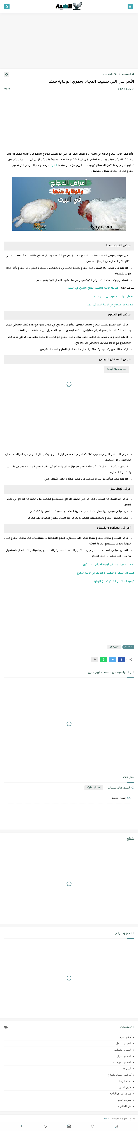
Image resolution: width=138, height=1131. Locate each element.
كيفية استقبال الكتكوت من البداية (114, 581)
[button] (121, 659)
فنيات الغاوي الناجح (121, 1093)
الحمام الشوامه (123, 1049)
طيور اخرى (109, 74)
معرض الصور (124, 1099)
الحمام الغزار (124, 1056)
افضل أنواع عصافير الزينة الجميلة (114, 296)
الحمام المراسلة (122, 1062)
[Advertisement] (69, 41)
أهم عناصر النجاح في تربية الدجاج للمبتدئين (108, 564)
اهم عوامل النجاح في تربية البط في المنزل (109, 305)
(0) (7, 89)
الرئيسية (128, 74)
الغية (54, 165)
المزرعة (127, 1068)
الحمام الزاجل (124, 1043)
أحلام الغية (126, 1037)
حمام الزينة (125, 1081)
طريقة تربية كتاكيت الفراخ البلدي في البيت (93, 288)
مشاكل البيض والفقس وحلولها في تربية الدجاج (105, 573)
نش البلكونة (125, 1106)
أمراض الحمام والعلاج (120, 1074)
